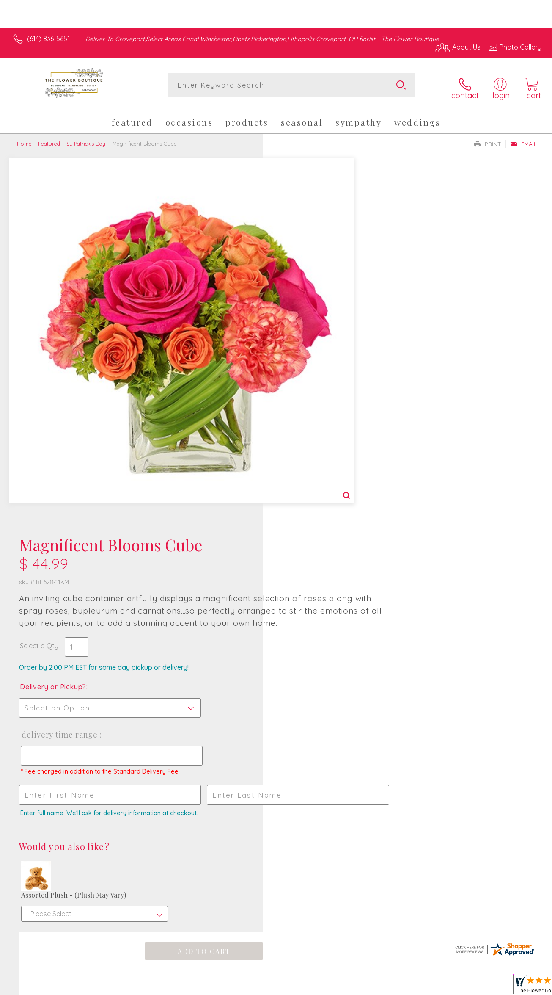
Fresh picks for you (276, 690)
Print (487, 139)
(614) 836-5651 (48, 38)
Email (523, 139)
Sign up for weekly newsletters (276, 737)
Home (24, 138)
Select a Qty (296, 274)
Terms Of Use (354, 986)
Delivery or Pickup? (310, 315)
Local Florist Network (464, 986)
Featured (49, 138)
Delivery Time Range (316, 363)
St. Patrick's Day (85, 138)
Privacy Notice (404, 986)
